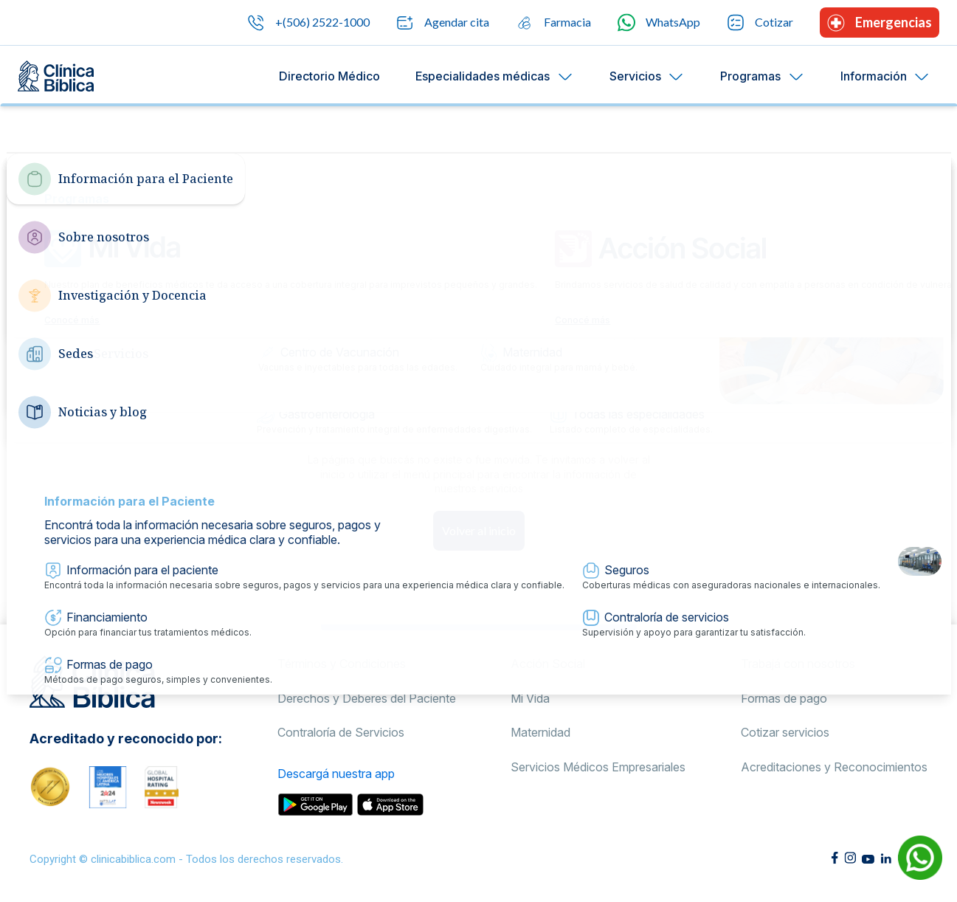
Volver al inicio (479, 530)
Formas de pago (784, 698)
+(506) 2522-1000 (308, 23)
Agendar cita (442, 23)
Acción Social (548, 663)
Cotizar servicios (785, 732)
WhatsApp (659, 22)
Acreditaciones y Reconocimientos (834, 767)
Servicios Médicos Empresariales (598, 767)
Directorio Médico (329, 76)
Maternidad (540, 732)
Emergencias (879, 23)
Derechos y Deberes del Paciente (366, 698)
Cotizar (760, 22)
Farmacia (553, 23)
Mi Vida (530, 698)
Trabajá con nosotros (798, 663)
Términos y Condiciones (341, 663)
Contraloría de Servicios (340, 732)
